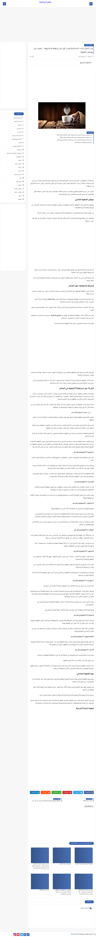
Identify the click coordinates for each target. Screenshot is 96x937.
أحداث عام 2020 (44, 890)
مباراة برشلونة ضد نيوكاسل (83, 142)
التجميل (19, 128)
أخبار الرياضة (18, 121)
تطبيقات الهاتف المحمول (14, 153)
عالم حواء (19, 181)
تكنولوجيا (19, 157)
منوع (20, 196)
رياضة (20, 167)
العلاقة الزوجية (17, 146)
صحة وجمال (18, 174)
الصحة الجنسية (17, 135)
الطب (20, 143)
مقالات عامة (18, 192)
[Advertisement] (48, 25)
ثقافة (20, 160)
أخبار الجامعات (17, 118)
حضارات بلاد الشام (65, 864)
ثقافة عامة (89, 45)
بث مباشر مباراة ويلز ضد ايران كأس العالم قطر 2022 (76, 137)
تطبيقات (19, 150)
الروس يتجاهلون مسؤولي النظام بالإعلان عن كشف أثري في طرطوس (63, 892)
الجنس (19, 132)
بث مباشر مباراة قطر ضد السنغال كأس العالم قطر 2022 (74, 135)
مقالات (19, 185)
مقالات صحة (18, 189)
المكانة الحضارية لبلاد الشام (84, 864)
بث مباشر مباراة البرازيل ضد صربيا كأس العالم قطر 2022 (74, 140)
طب (20, 178)
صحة (20, 171)
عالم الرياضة (45, 2)
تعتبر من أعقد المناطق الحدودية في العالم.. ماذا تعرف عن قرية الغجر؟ (85, 892)
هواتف (20, 199)
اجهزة (20, 125)
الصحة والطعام (17, 139)
